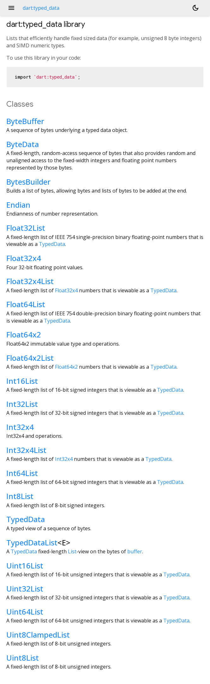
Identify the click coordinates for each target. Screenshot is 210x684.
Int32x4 (20, 427)
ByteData (22, 144)
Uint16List (24, 565)
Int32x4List (26, 450)
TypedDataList (31, 542)
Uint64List (24, 611)
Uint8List (22, 657)
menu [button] (11, 8)
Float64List (25, 304)
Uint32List (24, 588)
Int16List (22, 381)
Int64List (22, 473)
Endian (18, 204)
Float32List (25, 228)
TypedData (52, 244)
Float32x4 (23, 258)
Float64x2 (23, 334)
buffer (134, 551)
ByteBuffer (25, 121)
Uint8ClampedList (38, 634)
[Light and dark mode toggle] (195, 8)
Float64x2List (30, 358)
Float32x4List (30, 281)
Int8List (19, 496)
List (72, 551)
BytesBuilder (28, 181)
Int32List (22, 404)
